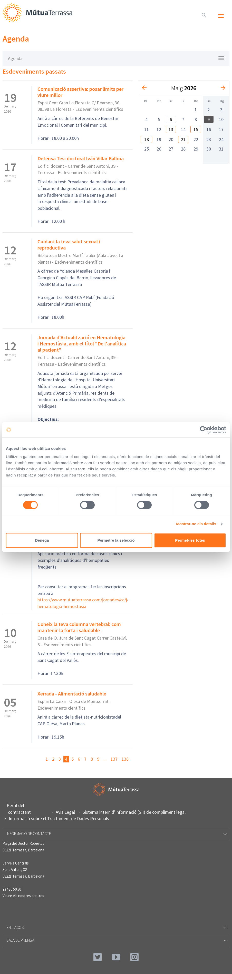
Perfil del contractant (19, 808)
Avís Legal (66, 812)
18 (146, 139)
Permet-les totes (190, 540)
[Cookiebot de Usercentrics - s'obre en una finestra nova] (203, 430)
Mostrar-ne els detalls (196, 524)
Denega (42, 540)
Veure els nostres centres (23, 895)
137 (114, 759)
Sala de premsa (116, 940)
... (105, 759)
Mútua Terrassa (38, 12)
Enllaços (116, 927)
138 (125, 759)
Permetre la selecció (115, 540)
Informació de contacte (116, 833)
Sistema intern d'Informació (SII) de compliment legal (135, 812)
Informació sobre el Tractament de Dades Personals (59, 818)
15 (196, 129)
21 (183, 139)
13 (171, 129)
